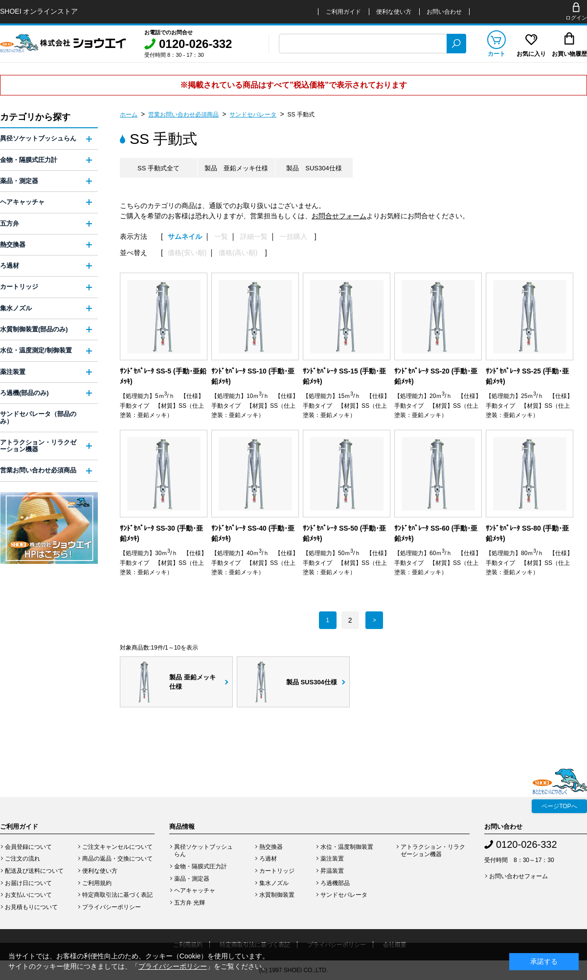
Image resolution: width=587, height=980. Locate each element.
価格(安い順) (187, 253)
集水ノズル (16, 308)
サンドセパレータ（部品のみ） (38, 417)
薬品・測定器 (19, 181)
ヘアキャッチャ (22, 202)
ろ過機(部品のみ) (24, 393)
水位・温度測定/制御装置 (36, 350)
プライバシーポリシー (111, 907)
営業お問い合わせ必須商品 (183, 114)
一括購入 (293, 236)
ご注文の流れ (22, 858)
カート (496, 53)
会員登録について (28, 846)
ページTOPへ (559, 806)
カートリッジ (19, 286)
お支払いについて (28, 894)
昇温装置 (332, 870)
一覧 (221, 236)
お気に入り (531, 53)
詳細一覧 (254, 236)
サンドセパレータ (252, 114)
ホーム (128, 114)
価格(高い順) (238, 253)
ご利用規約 (97, 883)
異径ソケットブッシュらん (38, 138)
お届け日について (28, 883)
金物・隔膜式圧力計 (28, 159)
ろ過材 (9, 265)
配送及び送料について (34, 870)
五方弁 (9, 223)
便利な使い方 (393, 11)
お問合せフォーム (339, 216)
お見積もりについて (31, 907)
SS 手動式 (301, 114)
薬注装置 (12, 371)
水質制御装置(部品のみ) (34, 329)
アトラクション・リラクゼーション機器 (38, 446)
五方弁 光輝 (189, 902)
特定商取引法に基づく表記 (117, 894)
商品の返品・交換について (117, 858)
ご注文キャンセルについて (117, 846)
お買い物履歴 (569, 53)
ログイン (576, 18)
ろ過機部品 (335, 883)
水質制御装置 (276, 894)
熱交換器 (12, 244)
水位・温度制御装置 (346, 846)
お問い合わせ (444, 11)
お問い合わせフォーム (518, 876)
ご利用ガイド (343, 11)
